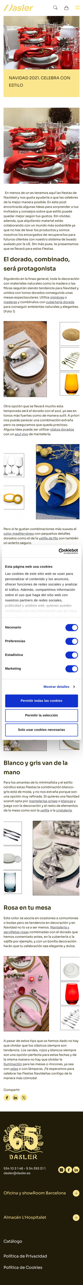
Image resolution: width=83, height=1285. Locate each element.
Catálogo (13, 1241)
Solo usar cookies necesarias (41, 730)
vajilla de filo (48, 538)
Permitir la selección (41, 715)
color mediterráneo (19, 534)
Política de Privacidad (25, 1256)
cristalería (64, 811)
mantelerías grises (43, 801)
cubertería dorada (60, 302)
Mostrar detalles (56, 687)
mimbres (57, 298)
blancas (67, 801)
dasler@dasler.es (17, 1173)
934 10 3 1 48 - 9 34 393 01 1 (25, 1169)
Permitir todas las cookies (41, 701)
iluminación (13, 1064)
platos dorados (62, 430)
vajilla (44, 811)
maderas (10, 302)
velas (14, 1069)
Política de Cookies (23, 1267)
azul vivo (21, 434)
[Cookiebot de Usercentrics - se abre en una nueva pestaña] (59, 551)
